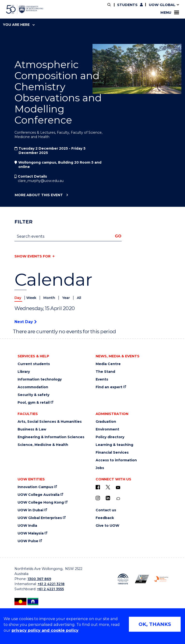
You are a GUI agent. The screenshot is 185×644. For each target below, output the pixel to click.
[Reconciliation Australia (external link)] (123, 579)
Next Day (25, 321)
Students (127, 5)
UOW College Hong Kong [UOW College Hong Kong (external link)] (41, 502)
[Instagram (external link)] (97, 498)
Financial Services (112, 452)
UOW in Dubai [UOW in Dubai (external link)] (30, 510)
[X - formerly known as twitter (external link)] (107, 487)
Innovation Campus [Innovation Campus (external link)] (35, 487)
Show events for (32, 256)
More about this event (38, 195)
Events (102, 379)
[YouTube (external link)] (118, 488)
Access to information (116, 460)
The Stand (105, 372)
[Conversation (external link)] (118, 499)
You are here (19, 24)
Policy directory (110, 437)
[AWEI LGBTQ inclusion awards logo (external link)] (142, 579)
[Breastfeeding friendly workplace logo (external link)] (161, 579)
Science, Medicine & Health (43, 445)
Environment (107, 429)
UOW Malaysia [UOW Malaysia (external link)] (31, 533)
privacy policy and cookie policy (45, 630)
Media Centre (108, 364)
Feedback (105, 518)
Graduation (106, 422)
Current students (34, 364)
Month (49, 298)
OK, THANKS (155, 624)
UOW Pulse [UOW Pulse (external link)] (28, 541)
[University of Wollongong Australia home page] (24, 9)
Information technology (40, 379)
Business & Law (32, 429)
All (79, 298)
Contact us (106, 510)
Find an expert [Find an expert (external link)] (109, 387)
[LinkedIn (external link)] (107, 498)
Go (118, 236)
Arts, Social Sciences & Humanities (50, 422)
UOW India (27, 526)
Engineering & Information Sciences (51, 437)
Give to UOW (107, 526)
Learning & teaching (114, 445)
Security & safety (33, 395)
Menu (169, 12)
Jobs (100, 468)
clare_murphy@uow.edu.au (41, 181)
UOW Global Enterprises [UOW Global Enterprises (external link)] (40, 518)
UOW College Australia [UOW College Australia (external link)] (38, 495)
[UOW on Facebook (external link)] (97, 487)
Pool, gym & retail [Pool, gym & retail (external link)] (34, 403)
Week (31, 298)
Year (66, 298)
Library (24, 372)
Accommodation (33, 387)
